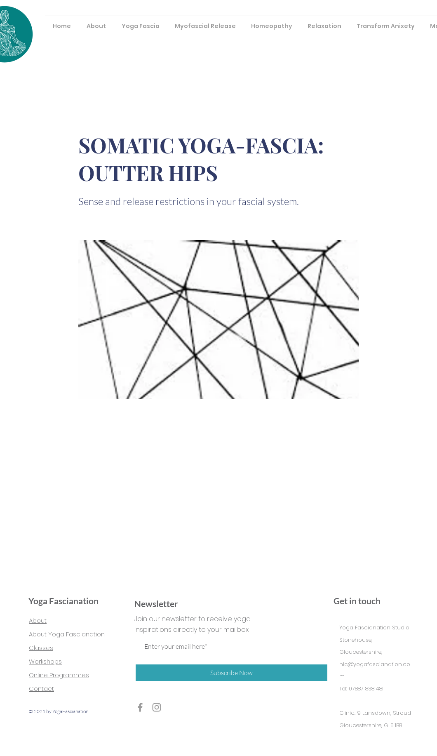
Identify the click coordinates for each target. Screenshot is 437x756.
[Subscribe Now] (231, 672)
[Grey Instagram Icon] (156, 707)
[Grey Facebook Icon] (140, 707)
